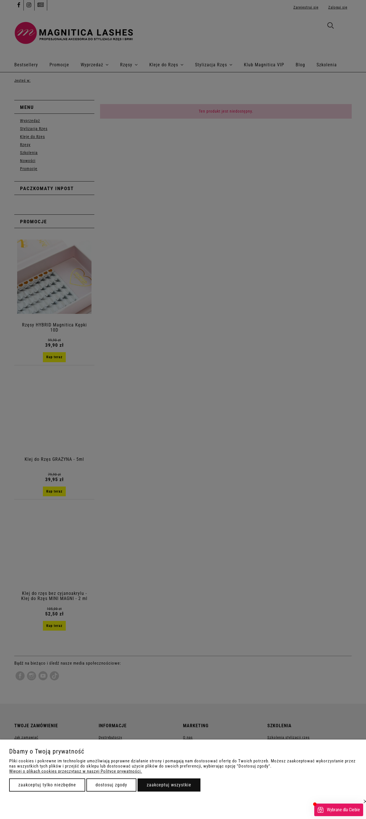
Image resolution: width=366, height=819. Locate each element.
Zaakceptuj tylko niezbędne (47, 785)
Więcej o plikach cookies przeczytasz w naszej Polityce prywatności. (75, 771)
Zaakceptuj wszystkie (169, 785)
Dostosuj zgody (111, 785)
